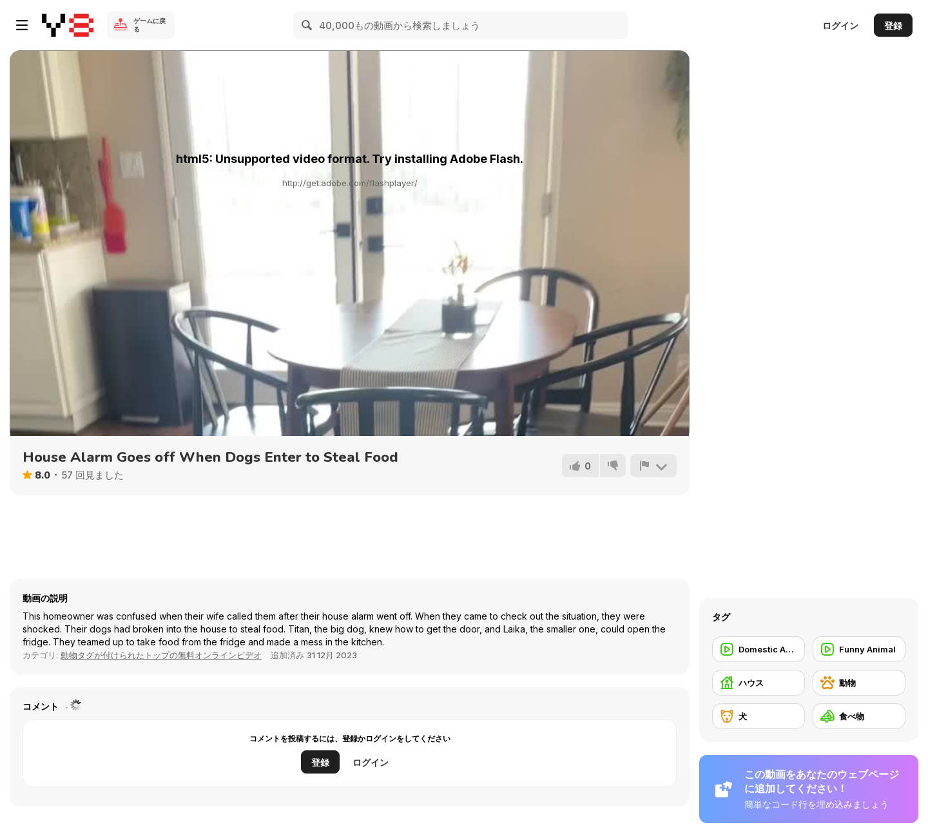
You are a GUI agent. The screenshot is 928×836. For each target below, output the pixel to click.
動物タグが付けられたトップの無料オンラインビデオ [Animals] (161, 655)
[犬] (758, 716)
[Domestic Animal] (758, 649)
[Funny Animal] (859, 649)
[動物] (859, 683)
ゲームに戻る (149, 25)
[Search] (307, 25)
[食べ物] (859, 716)
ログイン (840, 25)
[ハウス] (758, 683)
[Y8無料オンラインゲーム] (67, 25)
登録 (893, 25)
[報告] (653, 465)
